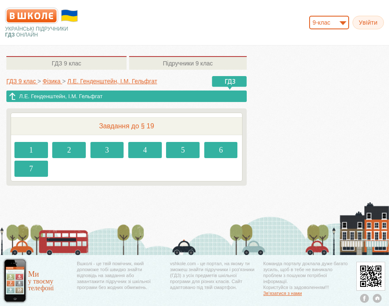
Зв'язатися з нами (282, 293)
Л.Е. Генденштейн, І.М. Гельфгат (60, 96)
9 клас (66, 63)
